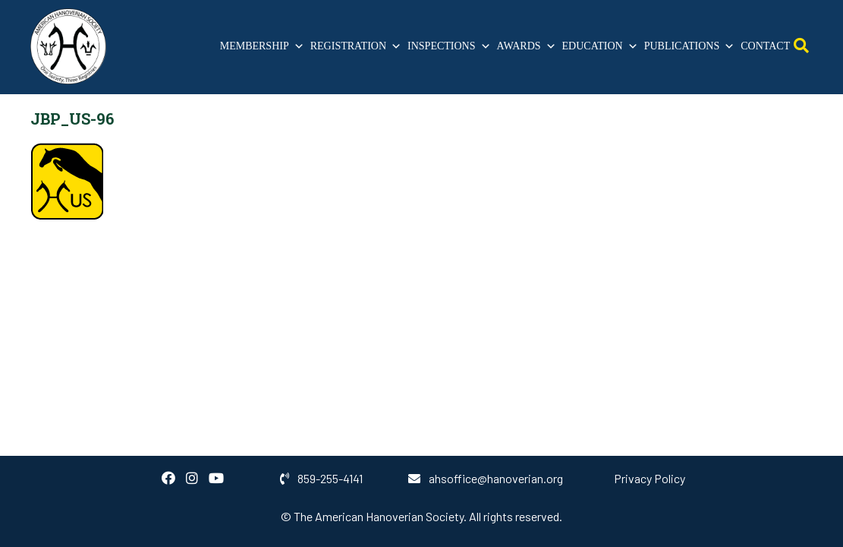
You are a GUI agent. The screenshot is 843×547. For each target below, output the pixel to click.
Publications (689, 46)
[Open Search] (801, 46)
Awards (526, 46)
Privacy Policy (649, 478)
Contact (765, 46)
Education (600, 46)
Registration (355, 46)
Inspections (448, 46)
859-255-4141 (321, 478)
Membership (262, 46)
